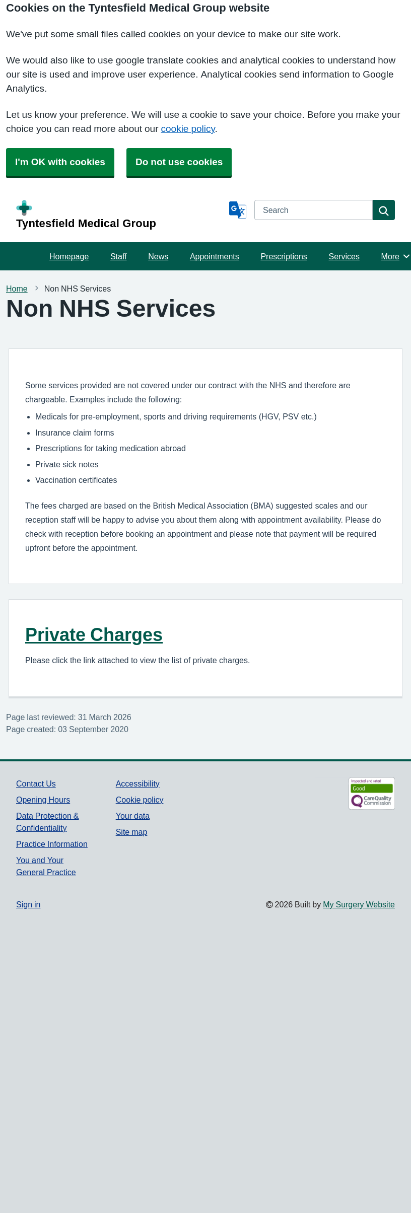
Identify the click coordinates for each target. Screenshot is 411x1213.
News (158, 256)
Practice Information (52, 844)
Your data (133, 816)
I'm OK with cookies (60, 162)
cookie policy (188, 128)
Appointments (214, 256)
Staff (118, 256)
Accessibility (138, 783)
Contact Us (36, 783)
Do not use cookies (179, 162)
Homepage (69, 256)
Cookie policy (140, 800)
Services (344, 256)
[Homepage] (120, 214)
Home (17, 288)
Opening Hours (43, 800)
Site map (132, 832)
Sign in (28, 904)
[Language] (237, 210)
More (396, 256)
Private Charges (94, 634)
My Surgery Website (359, 904)
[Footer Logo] (355, 793)
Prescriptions (283, 256)
